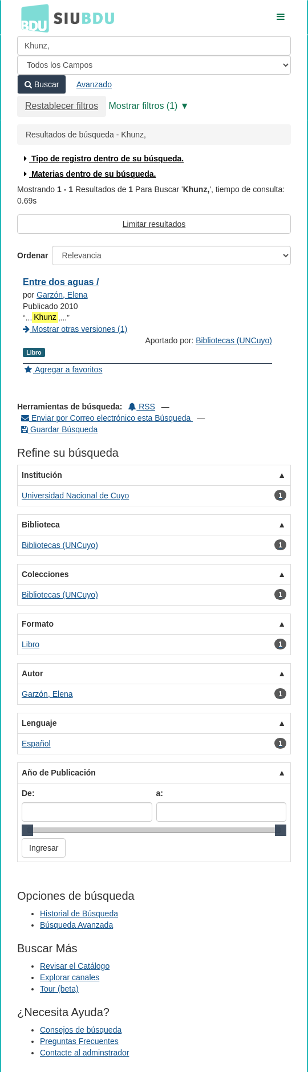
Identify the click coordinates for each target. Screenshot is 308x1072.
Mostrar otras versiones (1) (75, 329)
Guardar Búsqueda (59, 429)
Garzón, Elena (62, 294)
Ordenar (32, 255)
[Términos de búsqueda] (154, 45)
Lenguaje (39, 723)
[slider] (27, 830)
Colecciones (45, 574)
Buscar (42, 84)
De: (28, 793)
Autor (32, 673)
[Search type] (154, 65)
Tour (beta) (59, 988)
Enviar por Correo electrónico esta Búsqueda (107, 418)
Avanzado (94, 84)
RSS (141, 406)
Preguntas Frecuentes (79, 1041)
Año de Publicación (59, 772)
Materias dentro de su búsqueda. (88, 173)
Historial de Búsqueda (79, 913)
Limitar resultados (154, 224)
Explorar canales (69, 977)
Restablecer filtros (61, 106)
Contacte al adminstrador (84, 1052)
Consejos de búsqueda (80, 1029)
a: (159, 793)
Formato (38, 623)
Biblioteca (41, 524)
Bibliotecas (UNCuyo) (234, 340)
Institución (42, 475)
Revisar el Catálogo (75, 966)
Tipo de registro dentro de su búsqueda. (102, 158)
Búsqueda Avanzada (76, 924)
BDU (32, 17)
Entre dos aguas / (61, 282)
